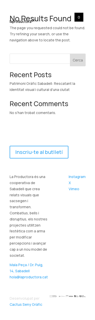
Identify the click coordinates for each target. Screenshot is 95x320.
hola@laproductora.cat (29, 277)
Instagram (77, 176)
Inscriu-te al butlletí (39, 152)
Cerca (78, 60)
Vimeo (74, 188)
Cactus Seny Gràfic (26, 304)
